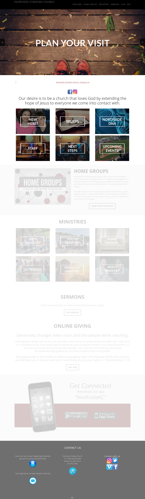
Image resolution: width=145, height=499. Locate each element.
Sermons (115, 4)
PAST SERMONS (72, 312)
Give (123, 4)
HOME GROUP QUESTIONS (102, 206)
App (128, 4)
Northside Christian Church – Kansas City (73, 82)
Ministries (104, 4)
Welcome (77, 4)
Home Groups (90, 4)
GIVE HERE (72, 367)
